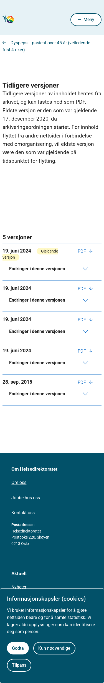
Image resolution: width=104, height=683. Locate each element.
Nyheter (18, 587)
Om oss (18, 482)
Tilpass (19, 665)
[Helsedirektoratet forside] (9, 19)
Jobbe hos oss (25, 497)
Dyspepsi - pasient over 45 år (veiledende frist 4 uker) (46, 46)
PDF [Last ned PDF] (82, 251)
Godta (18, 648)
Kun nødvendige (54, 648)
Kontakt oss (23, 512)
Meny (88, 19)
